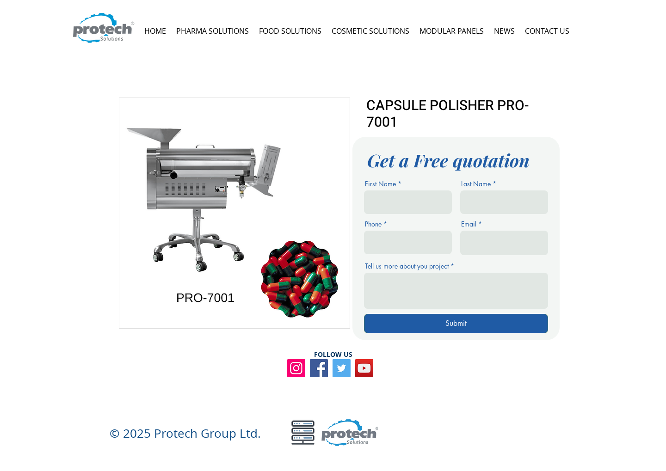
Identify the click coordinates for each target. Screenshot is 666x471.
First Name (380, 184)
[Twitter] (342, 368)
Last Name (476, 184)
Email (468, 224)
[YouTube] (364, 368)
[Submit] (456, 323)
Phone (373, 224)
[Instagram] (296, 368)
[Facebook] (319, 368)
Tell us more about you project (407, 266)
